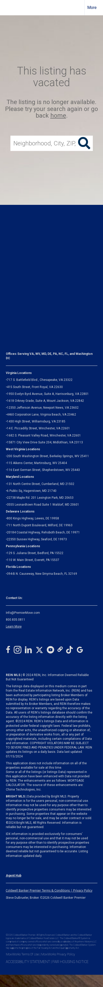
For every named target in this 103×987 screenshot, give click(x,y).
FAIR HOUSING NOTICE (70, 962)
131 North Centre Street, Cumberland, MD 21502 (40, 484)
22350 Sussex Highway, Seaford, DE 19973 (37, 539)
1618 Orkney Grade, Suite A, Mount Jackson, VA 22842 (45, 401)
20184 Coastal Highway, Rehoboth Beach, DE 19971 (43, 532)
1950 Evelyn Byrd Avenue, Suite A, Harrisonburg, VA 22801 (48, 394)
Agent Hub (13, 875)
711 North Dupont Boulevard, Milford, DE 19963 (39, 525)
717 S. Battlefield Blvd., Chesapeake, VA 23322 (39, 380)
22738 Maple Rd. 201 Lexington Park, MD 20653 (40, 497)
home (58, 115)
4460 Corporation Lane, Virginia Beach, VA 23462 (41, 414)
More (92, 7)
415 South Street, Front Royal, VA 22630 (35, 387)
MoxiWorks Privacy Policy (58, 954)
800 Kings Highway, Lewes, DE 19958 (33, 518)
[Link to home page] (8, 7)
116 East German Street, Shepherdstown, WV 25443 (43, 470)
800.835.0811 (15, 619)
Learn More (14, 626)
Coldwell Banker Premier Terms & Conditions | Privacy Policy (49, 890)
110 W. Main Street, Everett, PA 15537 (33, 560)
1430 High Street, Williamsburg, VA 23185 (36, 421)
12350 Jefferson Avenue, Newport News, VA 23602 (43, 407)
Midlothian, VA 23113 (44, 442)
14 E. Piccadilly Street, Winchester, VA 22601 (38, 428)
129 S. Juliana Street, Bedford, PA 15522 (35, 553)
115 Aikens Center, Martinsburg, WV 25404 (37, 463)
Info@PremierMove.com (23, 613)
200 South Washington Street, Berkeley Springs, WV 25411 (48, 456)
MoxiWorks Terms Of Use (22, 954)
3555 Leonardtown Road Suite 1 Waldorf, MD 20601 (43, 504)
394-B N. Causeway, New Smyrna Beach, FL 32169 (42, 574)
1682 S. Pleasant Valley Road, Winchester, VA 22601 (44, 435)
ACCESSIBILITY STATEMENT (28, 962)
